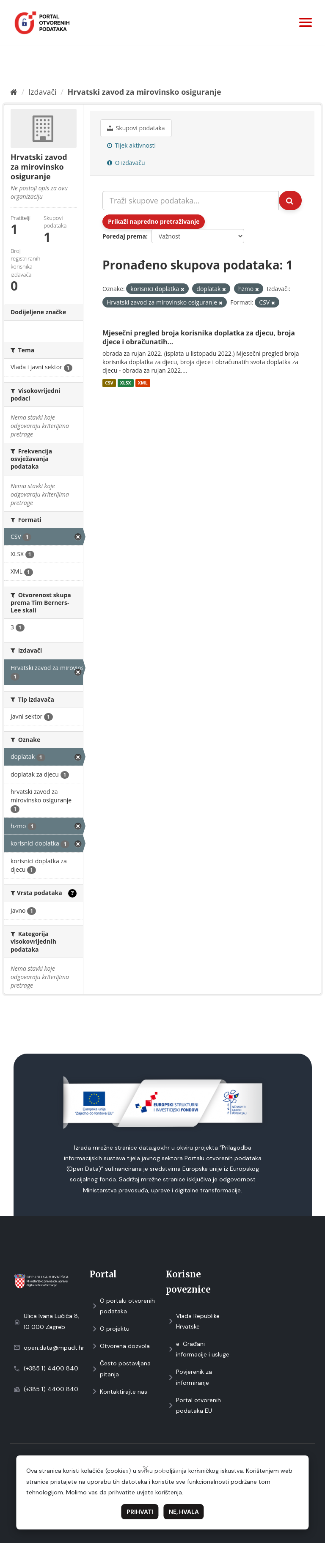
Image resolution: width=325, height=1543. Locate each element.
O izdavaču (126, 163)
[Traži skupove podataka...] (190, 200)
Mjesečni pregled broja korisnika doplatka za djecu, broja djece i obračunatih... (198, 337)
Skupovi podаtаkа (136, 128)
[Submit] (290, 200)
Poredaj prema (124, 236)
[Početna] (13, 92)
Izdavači (42, 92)
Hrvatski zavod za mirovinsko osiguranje (144, 92)
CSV (109, 383)
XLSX (125, 383)
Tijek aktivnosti (131, 145)
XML (143, 383)
